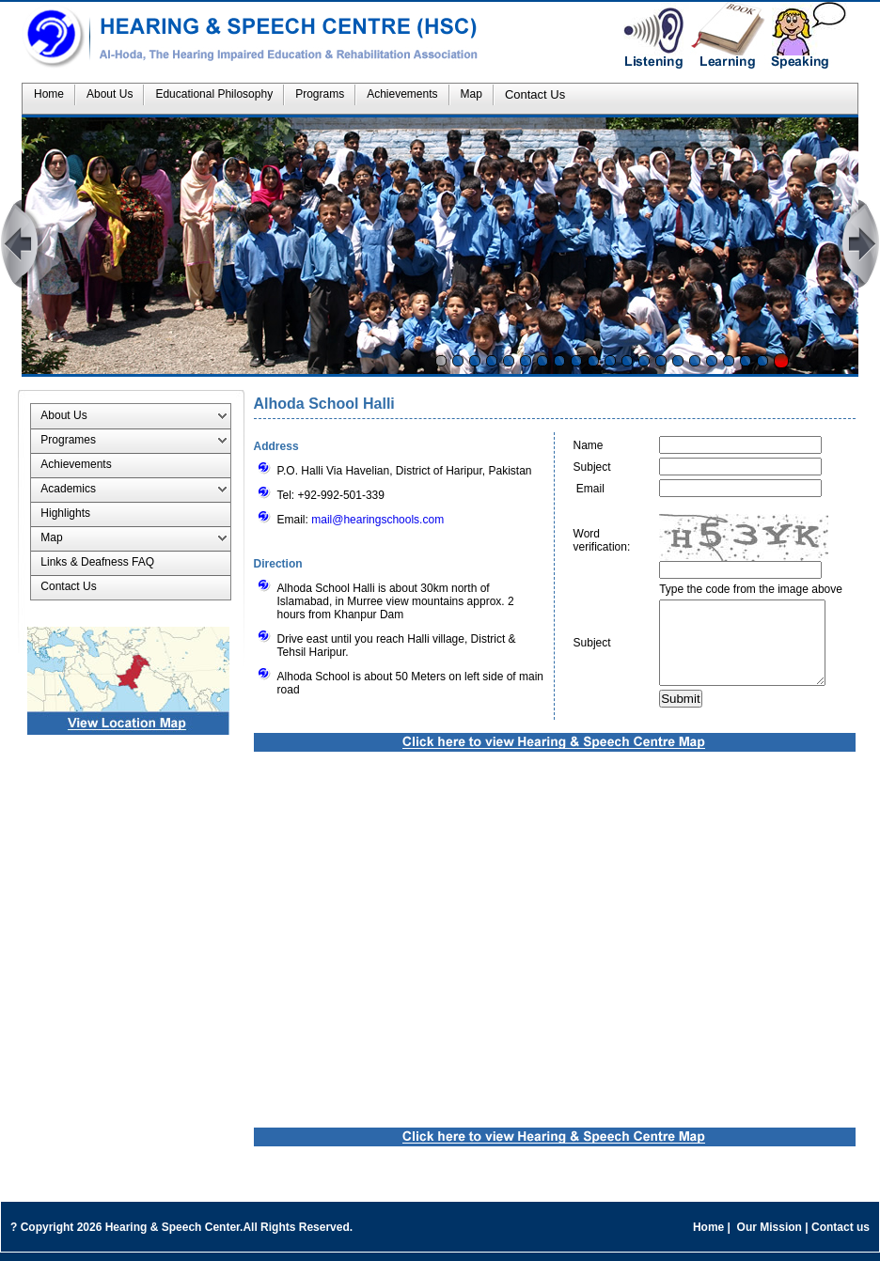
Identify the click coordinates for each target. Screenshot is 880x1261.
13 (644, 360)
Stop (781, 360)
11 (610, 360)
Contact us (840, 1235)
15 (678, 360)
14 (661, 360)
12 (627, 360)
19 (745, 360)
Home (708, 1235)
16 (694, 360)
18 (728, 360)
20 (762, 360)
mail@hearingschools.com (377, 519)
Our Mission (769, 1235)
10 (593, 360)
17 (711, 360)
